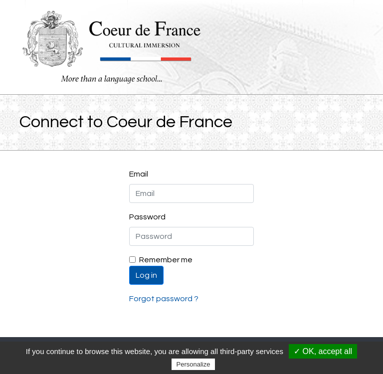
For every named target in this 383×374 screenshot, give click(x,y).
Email (138, 174)
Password (147, 217)
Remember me (165, 260)
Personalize (193, 364)
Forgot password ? (163, 299)
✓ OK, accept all (323, 351)
